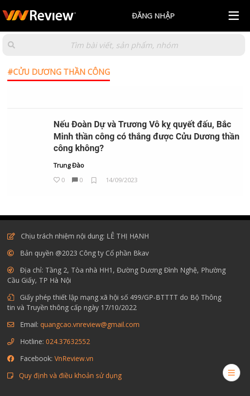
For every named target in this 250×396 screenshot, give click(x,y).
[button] (11, 45)
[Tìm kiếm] (123, 45)
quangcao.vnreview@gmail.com (90, 324)
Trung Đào (69, 165)
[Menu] (233, 16)
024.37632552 (68, 341)
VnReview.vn (73, 358)
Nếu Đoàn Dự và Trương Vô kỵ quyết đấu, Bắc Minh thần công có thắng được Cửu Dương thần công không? (146, 136)
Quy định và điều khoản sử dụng (70, 375)
